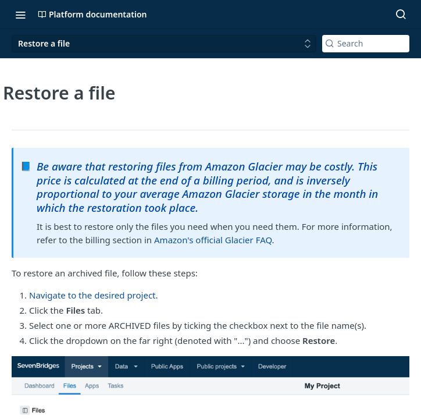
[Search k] (365, 43)
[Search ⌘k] (400, 14)
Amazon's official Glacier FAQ (213, 240)
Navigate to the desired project (92, 295)
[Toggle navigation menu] (20, 14)
